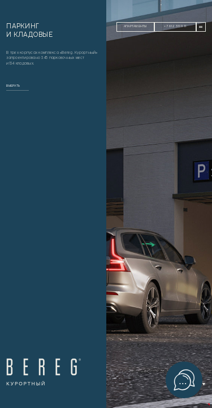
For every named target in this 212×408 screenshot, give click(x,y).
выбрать (13, 86)
